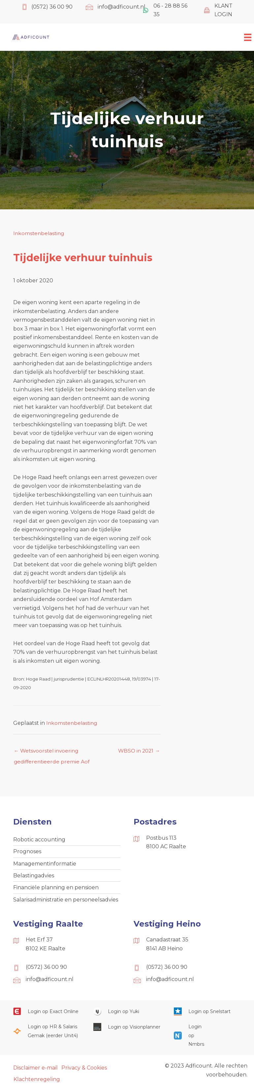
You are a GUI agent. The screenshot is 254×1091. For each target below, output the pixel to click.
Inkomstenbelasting (39, 233)
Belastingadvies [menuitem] (33, 877)
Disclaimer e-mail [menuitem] (35, 1070)
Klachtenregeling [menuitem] (37, 1082)
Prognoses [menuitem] (27, 852)
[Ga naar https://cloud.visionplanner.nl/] (126, 1029)
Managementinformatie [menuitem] (44, 865)
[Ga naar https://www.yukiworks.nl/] (126, 1013)
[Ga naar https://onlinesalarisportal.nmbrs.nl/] (187, 1038)
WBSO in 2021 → (138, 751)
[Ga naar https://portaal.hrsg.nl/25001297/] (46, 1033)
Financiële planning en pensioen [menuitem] (56, 890)
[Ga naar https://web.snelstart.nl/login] (207, 1013)
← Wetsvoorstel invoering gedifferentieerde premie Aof (52, 753)
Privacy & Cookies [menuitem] (84, 1070)
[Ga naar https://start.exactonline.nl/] (46, 1013)
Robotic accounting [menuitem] (39, 840)
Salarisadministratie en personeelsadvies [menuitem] (65, 902)
